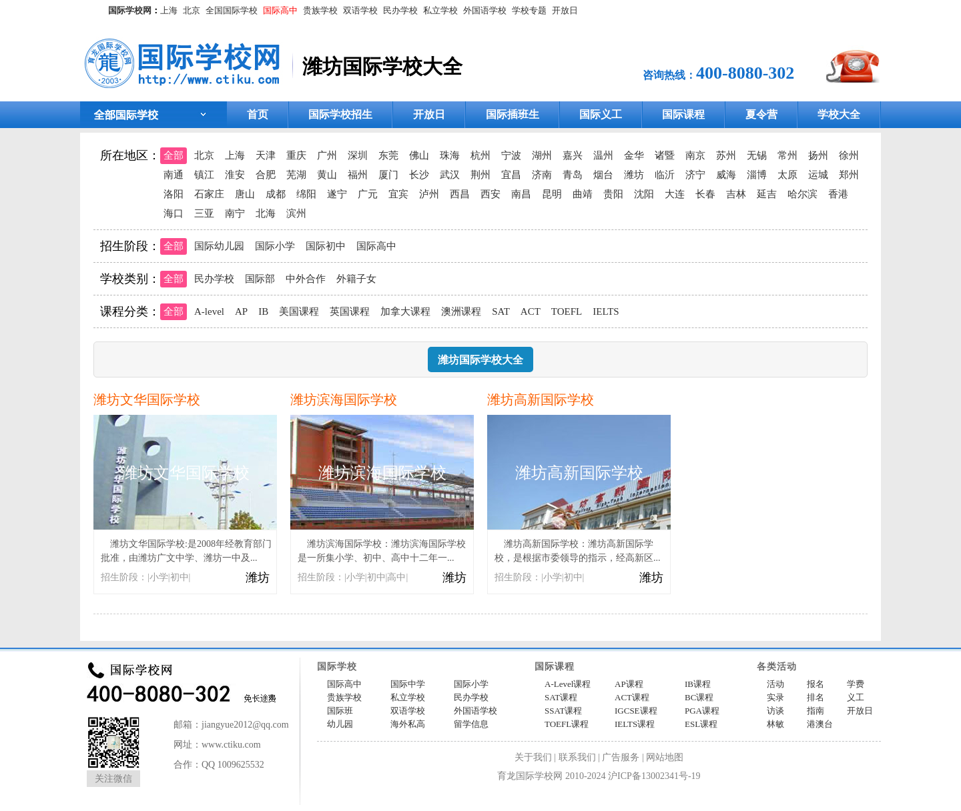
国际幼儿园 (219, 246)
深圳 (358, 155)
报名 (815, 684)
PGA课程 (702, 711)
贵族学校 (320, 10)
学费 (855, 684)
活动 (775, 684)
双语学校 (360, 10)
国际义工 (600, 114)
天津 (266, 155)
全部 (174, 155)
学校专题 (529, 10)
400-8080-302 (745, 73)
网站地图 (664, 757)
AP (241, 311)
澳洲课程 (461, 311)
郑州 (849, 174)
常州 (787, 155)
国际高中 (280, 10)
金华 (634, 155)
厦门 (388, 174)
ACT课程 (632, 697)
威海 (726, 174)
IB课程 (698, 684)
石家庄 (209, 194)
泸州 (429, 194)
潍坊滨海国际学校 (343, 399)
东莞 (388, 155)
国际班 (340, 711)
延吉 (767, 194)
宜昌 (511, 174)
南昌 (521, 194)
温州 (603, 155)
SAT (501, 311)
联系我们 (577, 757)
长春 (705, 194)
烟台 (603, 174)
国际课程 (683, 114)
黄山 (327, 174)
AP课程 (629, 684)
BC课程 (699, 697)
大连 (675, 194)
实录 (775, 697)
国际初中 (326, 246)
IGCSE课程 (636, 711)
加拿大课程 (405, 311)
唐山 (245, 194)
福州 (358, 174)
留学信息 (471, 724)
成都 (276, 194)
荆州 (480, 174)
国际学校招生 (340, 114)
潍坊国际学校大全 (480, 359)
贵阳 (613, 194)
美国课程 (299, 311)
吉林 (736, 194)
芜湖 (296, 174)
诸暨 (665, 155)
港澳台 (820, 724)
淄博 (757, 174)
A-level (209, 311)
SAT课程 (561, 697)
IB (263, 311)
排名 (815, 697)
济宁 (695, 174)
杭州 (480, 155)
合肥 (266, 174)
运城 (818, 174)
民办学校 (400, 10)
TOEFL (566, 311)
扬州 (818, 155)
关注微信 (113, 779)
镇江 (204, 174)
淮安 (235, 174)
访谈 (775, 711)
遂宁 (337, 194)
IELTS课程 (635, 724)
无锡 (757, 155)
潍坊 (634, 174)
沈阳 (644, 194)
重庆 (296, 155)
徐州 (849, 155)
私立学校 (440, 10)
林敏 (775, 724)
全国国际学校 (232, 10)
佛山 (419, 155)
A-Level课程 (568, 684)
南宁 (235, 213)
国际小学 (275, 246)
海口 (174, 213)
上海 (169, 10)
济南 (542, 174)
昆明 (552, 194)
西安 (490, 194)
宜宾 (398, 194)
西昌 (460, 194)
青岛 (573, 174)
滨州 (296, 213)
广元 (368, 194)
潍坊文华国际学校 (146, 399)
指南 (815, 711)
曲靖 (583, 194)
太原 (787, 174)
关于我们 (533, 757)
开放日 (565, 10)
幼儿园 (340, 724)
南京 (695, 155)
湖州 (542, 155)
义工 (855, 697)
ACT (531, 311)
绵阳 (306, 194)
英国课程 (350, 311)
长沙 (419, 174)
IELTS (606, 311)
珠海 (450, 155)
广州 (327, 155)
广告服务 (620, 757)
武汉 (450, 174)
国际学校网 (129, 10)
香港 (838, 194)
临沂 (665, 174)
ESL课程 (701, 724)
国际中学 (407, 684)
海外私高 (407, 724)
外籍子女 (356, 278)
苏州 (726, 155)
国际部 (260, 278)
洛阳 (174, 194)
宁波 (511, 155)
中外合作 (306, 278)
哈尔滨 (802, 194)
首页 (257, 114)
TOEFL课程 (567, 724)
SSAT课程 (563, 711)
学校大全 (839, 114)
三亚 (204, 213)
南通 (174, 174)
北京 (191, 10)
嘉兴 (573, 155)
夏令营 (761, 114)
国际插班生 (512, 114)
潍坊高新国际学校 (540, 399)
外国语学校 (485, 10)
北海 (266, 213)
